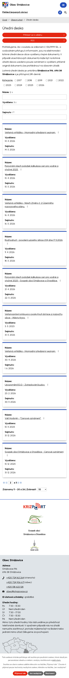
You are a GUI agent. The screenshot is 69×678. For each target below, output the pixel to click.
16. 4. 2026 (10, 215)
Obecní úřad (16, 20)
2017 (19, 80)
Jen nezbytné (36, 673)
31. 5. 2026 (10, 334)
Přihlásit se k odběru (44, 35)
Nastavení (50, 673)
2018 (29, 80)
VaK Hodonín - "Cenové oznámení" (25, 418)
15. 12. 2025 (10, 463)
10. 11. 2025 (10, 426)
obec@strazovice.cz (17, 591)
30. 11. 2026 (10, 401)
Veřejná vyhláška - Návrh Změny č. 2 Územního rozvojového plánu (29, 205)
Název (6, 92)
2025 (30, 85)
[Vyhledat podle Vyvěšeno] (34, 107)
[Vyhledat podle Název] (34, 97)
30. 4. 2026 (10, 359)
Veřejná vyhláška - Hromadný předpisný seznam (32, 132)
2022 (61, 80)
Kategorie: (7, 80)
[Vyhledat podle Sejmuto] (34, 117)
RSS (48, 40)
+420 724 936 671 (15, 582)
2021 (50, 80)
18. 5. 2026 (10, 260)
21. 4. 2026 (10, 289)
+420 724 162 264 (15, 577)
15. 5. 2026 (10, 186)
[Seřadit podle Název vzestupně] (12, 91)
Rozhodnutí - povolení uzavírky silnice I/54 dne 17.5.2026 (34, 242)
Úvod (4, 20)
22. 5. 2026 (10, 297)
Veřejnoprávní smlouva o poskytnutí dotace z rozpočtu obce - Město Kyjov (33, 316)
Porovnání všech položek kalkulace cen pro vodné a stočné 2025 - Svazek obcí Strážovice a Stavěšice (33, 279)
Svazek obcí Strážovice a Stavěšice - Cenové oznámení (34, 453)
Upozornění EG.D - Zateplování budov (27, 384)
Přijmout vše (20, 673)
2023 (8, 85)
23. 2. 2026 (10, 393)
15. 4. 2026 (10, 178)
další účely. (56, 660)
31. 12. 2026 (10, 435)
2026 (41, 85)
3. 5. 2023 (10, 326)
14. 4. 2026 (10, 141)
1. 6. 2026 (9, 368)
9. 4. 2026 (10, 252)
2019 (40, 80)
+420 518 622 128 (14, 586)
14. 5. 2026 (10, 149)
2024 (19, 85)
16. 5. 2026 (10, 223)
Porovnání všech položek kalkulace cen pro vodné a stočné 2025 (31, 168)
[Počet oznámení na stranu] (42, 489)
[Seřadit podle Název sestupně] (12, 92)
